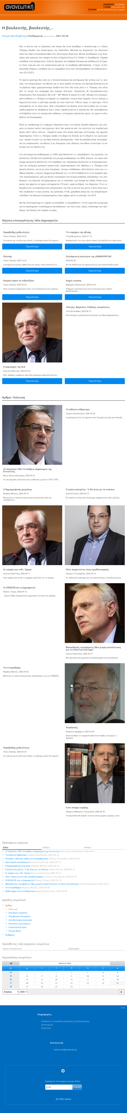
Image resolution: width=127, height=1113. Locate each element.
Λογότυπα (46, 1028)
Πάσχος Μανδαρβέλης (14, 36)
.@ (65, 1049)
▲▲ (123, 1007)
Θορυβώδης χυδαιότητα (16, 232)
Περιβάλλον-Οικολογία (19, 916)
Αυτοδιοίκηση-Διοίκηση (20, 920)
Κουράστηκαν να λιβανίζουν (18, 280)
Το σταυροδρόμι (12, 667)
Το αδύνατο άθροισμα (78, 409)
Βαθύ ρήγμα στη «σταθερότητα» (36, 891)
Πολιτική (13, 909)
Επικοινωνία (47, 1025)
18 (11, 987)
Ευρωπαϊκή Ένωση (18, 927)
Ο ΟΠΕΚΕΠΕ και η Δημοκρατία (19, 587)
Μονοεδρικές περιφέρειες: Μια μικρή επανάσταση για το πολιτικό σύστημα (93, 648)
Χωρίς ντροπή (73, 280)
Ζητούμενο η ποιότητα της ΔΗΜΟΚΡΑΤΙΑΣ (89, 256)
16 (11, 980)
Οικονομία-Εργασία (18, 913)
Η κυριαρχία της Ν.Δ (14, 367)
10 (88, 976)
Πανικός (7, 256)
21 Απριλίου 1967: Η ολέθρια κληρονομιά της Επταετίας (27, 470)
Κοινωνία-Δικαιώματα (19, 923)
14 (11, 972)
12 (118, 976)
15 (11, 976)
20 (27, 983)
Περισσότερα (32, 246)
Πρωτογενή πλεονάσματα (33, 862)
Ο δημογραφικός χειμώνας (17, 489)
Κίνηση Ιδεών (15, 931)
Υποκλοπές (72, 727)
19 (118, 980)
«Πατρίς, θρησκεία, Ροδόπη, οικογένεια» (88, 307)
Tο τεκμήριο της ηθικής (78, 232)
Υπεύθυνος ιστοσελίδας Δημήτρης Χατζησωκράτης (65, 1021)
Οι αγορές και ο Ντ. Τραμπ (17, 569)
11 (103, 976)
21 (42, 983)
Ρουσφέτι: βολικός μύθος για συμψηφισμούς (42, 858)
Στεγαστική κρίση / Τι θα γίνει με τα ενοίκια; (90, 489)
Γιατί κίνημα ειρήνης (77, 807)
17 (11, 983)
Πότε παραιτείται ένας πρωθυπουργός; (87, 569)
